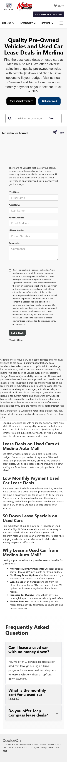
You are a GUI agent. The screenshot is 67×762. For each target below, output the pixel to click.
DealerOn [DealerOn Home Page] (25, 744)
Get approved (49, 101)
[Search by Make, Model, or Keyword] (30, 118)
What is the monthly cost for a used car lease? (27, 694)
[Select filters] (55, 133)
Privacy (43, 744)
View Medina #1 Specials (48, 14)
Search (52, 118)
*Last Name (14, 204)
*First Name (14, 192)
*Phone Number (16, 230)
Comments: (14, 243)
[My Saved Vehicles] (59, 6)
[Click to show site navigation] (61, 23)
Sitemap (34, 744)
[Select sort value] (61, 133)
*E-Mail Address (16, 217)
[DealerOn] (12, 740)
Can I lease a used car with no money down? (28, 649)
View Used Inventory (21, 101)
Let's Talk (17, 332)
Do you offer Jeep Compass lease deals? (28, 713)
